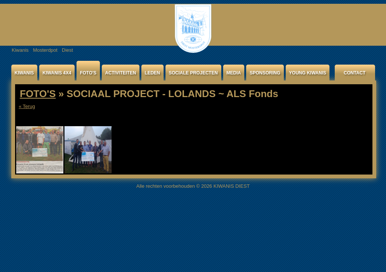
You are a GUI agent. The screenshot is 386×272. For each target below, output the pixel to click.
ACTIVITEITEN (120, 73)
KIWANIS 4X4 (57, 73)
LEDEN (152, 73)
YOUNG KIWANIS (307, 73)
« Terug (27, 106)
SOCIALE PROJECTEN (193, 73)
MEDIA (234, 73)
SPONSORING (265, 73)
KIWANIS (24, 73)
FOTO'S (88, 73)
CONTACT (355, 73)
